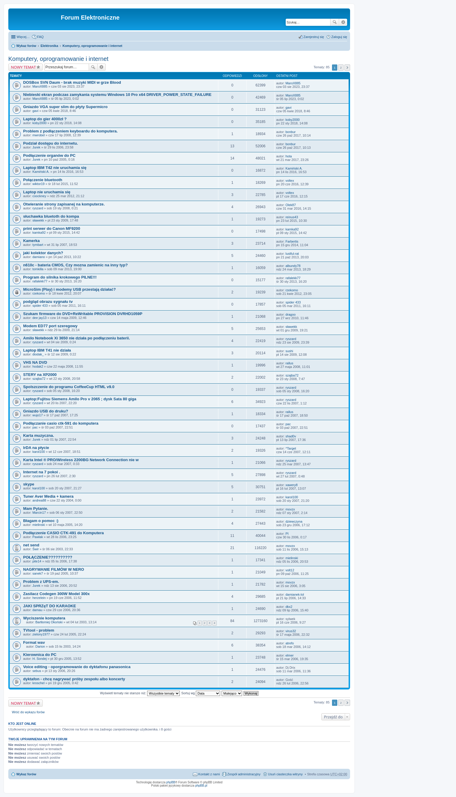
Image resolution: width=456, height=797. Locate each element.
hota (288, 156)
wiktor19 (38, 184)
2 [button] (341, 67)
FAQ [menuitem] (40, 37)
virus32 (290, 631)
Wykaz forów (26, 46)
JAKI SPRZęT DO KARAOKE (49, 606)
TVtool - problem (38, 630)
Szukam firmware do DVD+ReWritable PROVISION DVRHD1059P (82, 313)
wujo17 (37, 415)
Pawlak (37, 537)
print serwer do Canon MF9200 (51, 228)
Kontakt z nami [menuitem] (209, 774)
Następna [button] (347, 67)
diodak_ (38, 354)
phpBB (170, 782)
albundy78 (293, 266)
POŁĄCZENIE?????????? (47, 557)
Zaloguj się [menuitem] (339, 37)
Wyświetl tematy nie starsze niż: (140, 693)
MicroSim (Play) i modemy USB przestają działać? (69, 289)
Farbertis (291, 241)
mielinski (38, 524)
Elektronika (49, 46)
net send (31, 545)
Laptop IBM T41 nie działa (47, 350)
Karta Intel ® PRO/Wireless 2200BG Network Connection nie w (81, 460)
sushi (289, 351)
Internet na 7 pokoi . (41, 472)
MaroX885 (39, 86)
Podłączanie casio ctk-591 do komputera (60, 423)
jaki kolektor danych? (43, 253)
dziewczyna (293, 521)
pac (35, 427)
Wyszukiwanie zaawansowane (343, 22)
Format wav (34, 642)
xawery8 (291, 485)
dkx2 (288, 606)
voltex (289, 180)
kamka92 (39, 232)
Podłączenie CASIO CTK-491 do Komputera (63, 533)
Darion (40, 646)
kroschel (38, 683)
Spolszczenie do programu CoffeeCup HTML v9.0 (69, 387)
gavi (35, 111)
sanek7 (37, 573)
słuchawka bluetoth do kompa (51, 216)
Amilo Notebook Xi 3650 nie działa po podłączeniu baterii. (76, 338)
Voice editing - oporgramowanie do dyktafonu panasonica (77, 667)
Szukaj (334, 22)
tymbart (37, 244)
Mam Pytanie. (35, 508)
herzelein (39, 598)
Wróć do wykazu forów (28, 712)
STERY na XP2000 (40, 374)
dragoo (290, 314)
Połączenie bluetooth (42, 180)
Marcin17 (39, 512)
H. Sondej (39, 658)
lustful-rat (292, 253)
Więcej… (23, 37)
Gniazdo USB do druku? (45, 411)
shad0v (290, 436)
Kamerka (31, 240)
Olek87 (290, 205)
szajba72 (38, 378)
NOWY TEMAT (23, 67)
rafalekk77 (39, 281)
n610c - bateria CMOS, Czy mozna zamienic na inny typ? (75, 265)
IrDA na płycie (36, 447)
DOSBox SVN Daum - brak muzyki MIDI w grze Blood (72, 82)
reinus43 (291, 217)
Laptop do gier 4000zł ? (45, 119)
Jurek (36, 147)
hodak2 (37, 366)
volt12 (289, 570)
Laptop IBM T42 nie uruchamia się (54, 167)
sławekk (38, 220)
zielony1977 (41, 634)
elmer (289, 655)
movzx (290, 509)
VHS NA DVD (35, 362)
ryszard (37, 208)
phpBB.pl (201, 785)
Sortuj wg (200, 693)
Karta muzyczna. (38, 435)
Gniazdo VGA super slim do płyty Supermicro (65, 107)
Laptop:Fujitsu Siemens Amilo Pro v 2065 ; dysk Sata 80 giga (79, 399)
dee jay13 (39, 318)
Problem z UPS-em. (41, 581)
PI (286, 533)
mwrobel (38, 135)
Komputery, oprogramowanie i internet (93, 46)
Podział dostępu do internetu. (50, 143)
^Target (290, 448)
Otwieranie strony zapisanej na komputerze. (64, 204)
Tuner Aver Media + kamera (48, 496)
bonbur (290, 132)
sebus (36, 671)
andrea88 (39, 500)
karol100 (38, 451)
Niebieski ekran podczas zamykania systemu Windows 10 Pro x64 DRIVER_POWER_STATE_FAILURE (117, 94)
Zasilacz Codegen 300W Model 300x (56, 594)
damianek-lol (294, 594)
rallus (289, 363)
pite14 (36, 561)
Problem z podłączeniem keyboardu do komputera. (70, 131)
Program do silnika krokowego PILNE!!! (60, 277)
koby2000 (39, 123)
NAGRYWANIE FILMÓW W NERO (53, 569)
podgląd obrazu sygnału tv (48, 301)
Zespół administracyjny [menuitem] (243, 774)
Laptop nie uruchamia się (46, 192)
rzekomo (38, 293)
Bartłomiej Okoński (49, 622)
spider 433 (39, 305)
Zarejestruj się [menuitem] (314, 37)
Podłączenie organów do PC (49, 155)
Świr (35, 549)
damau (37, 610)
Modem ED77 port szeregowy (50, 326)
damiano (38, 257)
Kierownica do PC (39, 654)
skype (28, 484)
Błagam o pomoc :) (40, 520)
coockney (39, 196)
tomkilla (37, 269)
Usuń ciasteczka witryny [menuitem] (285, 774)
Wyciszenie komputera (44, 618)
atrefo (289, 643)
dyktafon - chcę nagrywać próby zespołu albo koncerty (74, 679)
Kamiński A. (40, 171)
